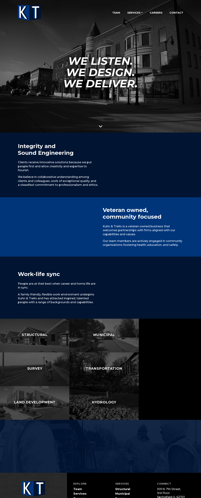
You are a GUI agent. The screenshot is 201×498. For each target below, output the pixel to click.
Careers (156, 12)
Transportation (126, 469)
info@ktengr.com (170, 476)
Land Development (130, 474)
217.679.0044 (167, 470)
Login (105, 494)
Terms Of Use (65, 494)
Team (116, 12)
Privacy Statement (88, 494)
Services (79, 460)
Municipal (122, 460)
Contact (176, 12)
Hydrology (123, 478)
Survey (120, 464)
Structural (122, 455)
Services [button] (134, 12)
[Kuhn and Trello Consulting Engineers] (29, 12)
